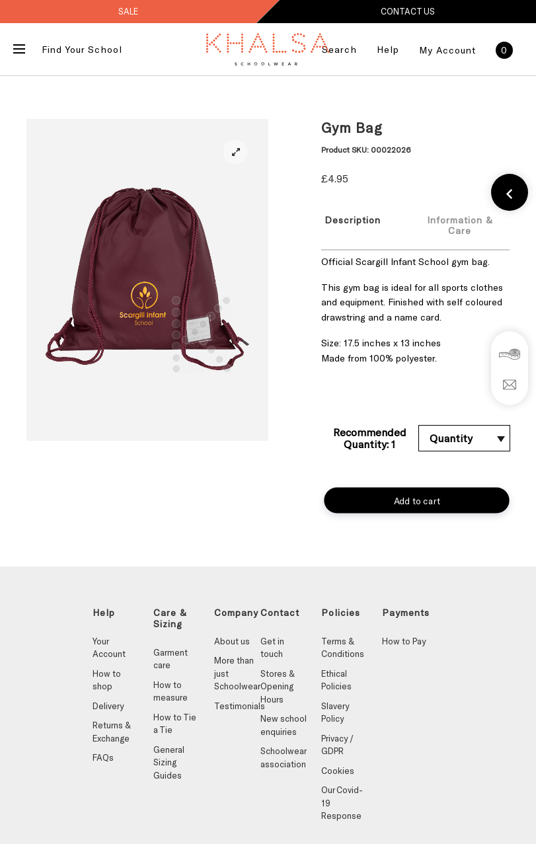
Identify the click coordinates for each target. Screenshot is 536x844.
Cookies (337, 770)
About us (232, 641)
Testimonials (237, 706)
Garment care (170, 659)
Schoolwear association (283, 757)
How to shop (107, 680)
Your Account (109, 648)
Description (353, 219)
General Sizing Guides (168, 762)
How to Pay (404, 641)
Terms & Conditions (342, 648)
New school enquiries (283, 725)
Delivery (108, 706)
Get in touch (272, 648)
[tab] (361, 224)
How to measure (170, 691)
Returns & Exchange (112, 732)
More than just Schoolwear (237, 673)
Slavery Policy (335, 712)
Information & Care (460, 225)
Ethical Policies (336, 680)
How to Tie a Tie (174, 724)
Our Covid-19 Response (342, 803)
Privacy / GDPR (337, 745)
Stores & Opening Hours (277, 686)
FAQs (103, 757)
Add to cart (416, 500)
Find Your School (82, 49)
